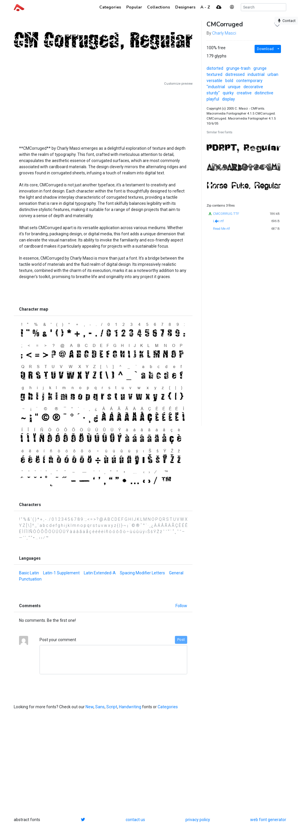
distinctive (264, 93)
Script (111, 706)
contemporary (249, 80)
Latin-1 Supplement (61, 573)
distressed (235, 74)
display (228, 99)
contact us (135, 819)
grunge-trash (238, 68)
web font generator (268, 819)
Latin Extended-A (100, 573)
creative (244, 93)
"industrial (216, 86)
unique (234, 86)
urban (272, 74)
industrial (256, 74)
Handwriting (130, 706)
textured (214, 74)
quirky (228, 93)
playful (213, 99)
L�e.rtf (218, 221)
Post (181, 640)
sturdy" (213, 93)
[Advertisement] (103, 113)
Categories (168, 706)
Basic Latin (29, 573)
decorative (253, 86)
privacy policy (197, 819)
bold (229, 80)
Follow (181, 605)
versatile (214, 80)
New (89, 706)
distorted (215, 68)
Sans (100, 706)
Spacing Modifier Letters (142, 573)
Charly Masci (224, 33)
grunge (260, 68)
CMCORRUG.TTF (226, 214)
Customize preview (178, 84)
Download (265, 49)
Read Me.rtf (221, 229)
